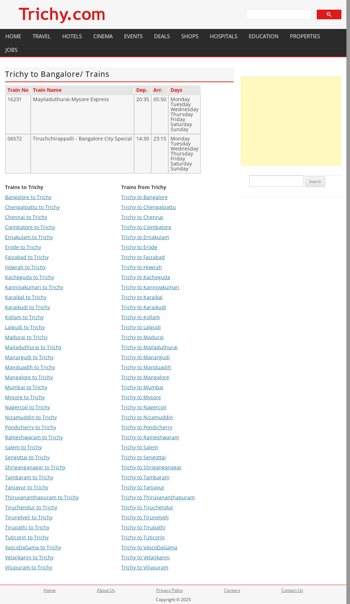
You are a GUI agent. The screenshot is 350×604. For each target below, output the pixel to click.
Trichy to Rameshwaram (150, 437)
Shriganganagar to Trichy (35, 467)
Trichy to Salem (139, 447)
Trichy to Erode (139, 247)
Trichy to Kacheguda (145, 277)
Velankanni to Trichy (29, 557)
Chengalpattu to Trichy (32, 207)
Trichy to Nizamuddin (147, 417)
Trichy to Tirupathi (143, 527)
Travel (42, 36)
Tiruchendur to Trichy (31, 507)
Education (263, 36)
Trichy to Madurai (142, 337)
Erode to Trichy (23, 247)
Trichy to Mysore (141, 397)
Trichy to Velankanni (145, 557)
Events (133, 36)
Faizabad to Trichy (27, 257)
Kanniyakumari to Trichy (34, 287)
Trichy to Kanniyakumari (150, 287)
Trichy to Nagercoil (143, 407)
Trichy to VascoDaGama (149, 547)
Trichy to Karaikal (142, 297)
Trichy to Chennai (142, 217)
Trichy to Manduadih (146, 367)
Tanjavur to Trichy (26, 487)
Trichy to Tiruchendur (147, 507)
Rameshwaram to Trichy (34, 437)
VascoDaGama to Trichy (33, 547)
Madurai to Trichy (26, 337)
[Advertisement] (291, 121)
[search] (278, 14)
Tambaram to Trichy (29, 477)
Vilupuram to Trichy (28, 567)
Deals (162, 36)
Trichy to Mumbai (142, 387)
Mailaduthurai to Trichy (33, 347)
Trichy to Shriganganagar (151, 467)
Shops (189, 36)
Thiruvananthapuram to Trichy (42, 497)
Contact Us (292, 590)
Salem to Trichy (23, 447)
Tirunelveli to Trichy (29, 517)
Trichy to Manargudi (145, 357)
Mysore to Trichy (25, 397)
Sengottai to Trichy (27, 457)
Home (13, 36)
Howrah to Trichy (25, 267)
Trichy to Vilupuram (144, 567)
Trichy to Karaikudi (143, 307)
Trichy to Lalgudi (141, 327)
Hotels (72, 36)
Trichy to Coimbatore (146, 227)
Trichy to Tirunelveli (145, 517)
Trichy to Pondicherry (146, 427)
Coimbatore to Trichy (30, 227)
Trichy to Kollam (140, 317)
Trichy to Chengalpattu (148, 207)
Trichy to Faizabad (143, 257)
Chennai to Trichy (26, 217)
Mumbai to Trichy (26, 387)
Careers (232, 590)
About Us (106, 590)
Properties (305, 36)
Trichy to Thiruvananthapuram (158, 497)
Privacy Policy (169, 590)
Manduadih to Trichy (30, 367)
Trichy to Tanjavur (142, 487)
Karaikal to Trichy (25, 297)
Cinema (103, 36)
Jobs (11, 49)
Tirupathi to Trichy (27, 527)
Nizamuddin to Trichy (31, 417)
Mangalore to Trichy (29, 377)
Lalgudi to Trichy (25, 327)
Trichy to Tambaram (145, 477)
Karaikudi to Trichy (27, 307)
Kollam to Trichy (24, 317)
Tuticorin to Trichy (27, 537)
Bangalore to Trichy (28, 197)
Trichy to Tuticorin (143, 537)
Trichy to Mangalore (145, 377)
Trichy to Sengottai (143, 457)
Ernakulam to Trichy (29, 237)
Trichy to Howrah (141, 267)
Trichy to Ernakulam (145, 237)
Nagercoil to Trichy (27, 407)
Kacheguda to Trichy (29, 277)
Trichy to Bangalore (144, 197)
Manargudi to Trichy (29, 357)
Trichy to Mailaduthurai (149, 347)
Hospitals (223, 36)
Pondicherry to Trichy (30, 427)
